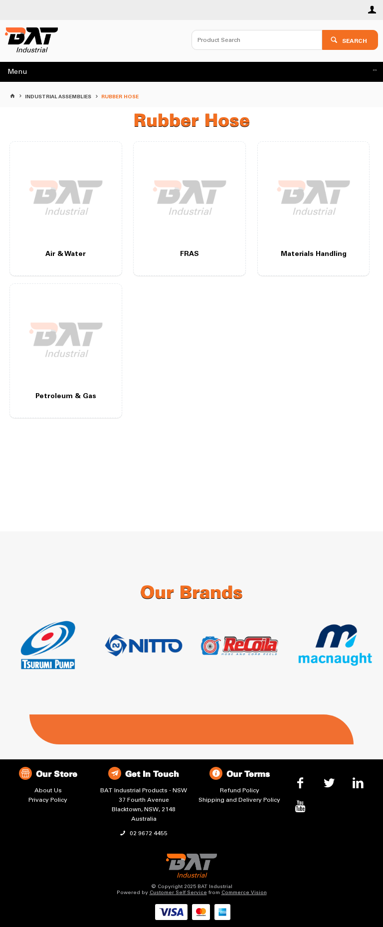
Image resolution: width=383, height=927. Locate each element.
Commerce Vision (244, 893)
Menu (17, 71)
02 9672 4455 (148, 833)
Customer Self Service (178, 893)
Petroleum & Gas (65, 396)
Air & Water (65, 254)
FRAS (189, 254)
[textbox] (256, 40)
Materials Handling (314, 254)
